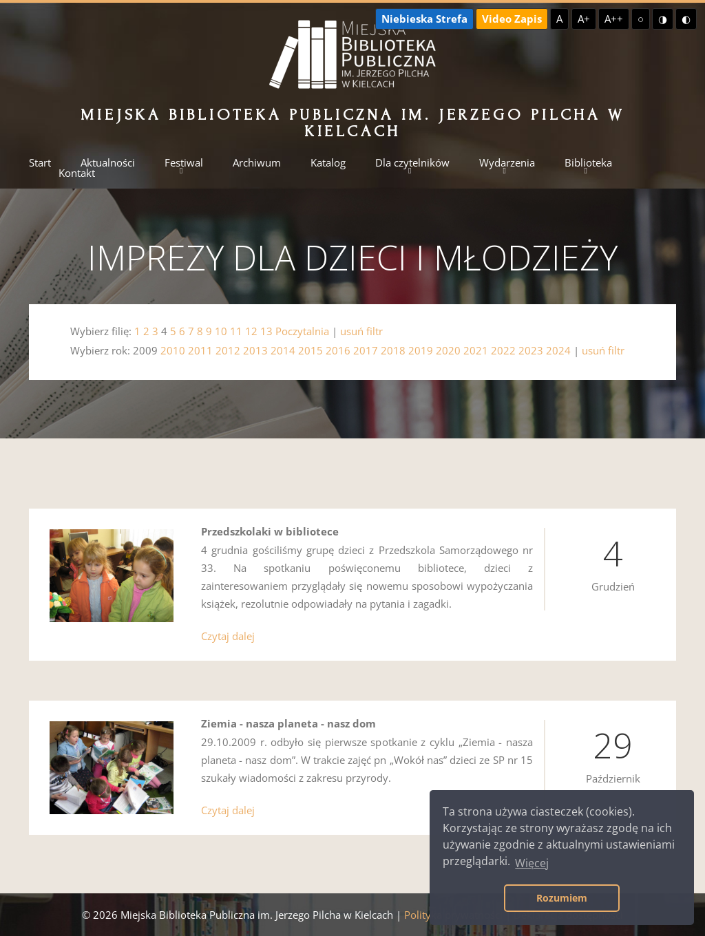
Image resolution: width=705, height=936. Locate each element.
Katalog (328, 163)
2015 (310, 350)
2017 (365, 350)
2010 (172, 350)
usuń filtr (361, 331)
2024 (558, 350)
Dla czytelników (412, 163)
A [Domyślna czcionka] (559, 18)
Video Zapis (512, 18)
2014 (283, 350)
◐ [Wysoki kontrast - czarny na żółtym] (686, 18)
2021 (475, 350)
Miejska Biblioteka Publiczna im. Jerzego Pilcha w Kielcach (352, 122)
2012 (227, 350)
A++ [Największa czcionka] (613, 18)
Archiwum (257, 163)
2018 (393, 350)
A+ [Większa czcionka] (584, 18)
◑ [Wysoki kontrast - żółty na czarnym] (662, 18)
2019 (420, 350)
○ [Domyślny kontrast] (641, 18)
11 (236, 331)
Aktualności (108, 163)
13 (266, 331)
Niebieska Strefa (424, 18)
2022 (503, 350)
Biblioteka (588, 163)
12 (251, 331)
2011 (200, 350)
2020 (448, 350)
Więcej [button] (532, 863)
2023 (530, 350)
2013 (255, 350)
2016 (338, 350)
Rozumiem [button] (561, 897)
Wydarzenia (507, 163)
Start (40, 163)
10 (221, 331)
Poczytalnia (302, 331)
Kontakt (77, 173)
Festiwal (184, 163)
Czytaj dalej (228, 636)
